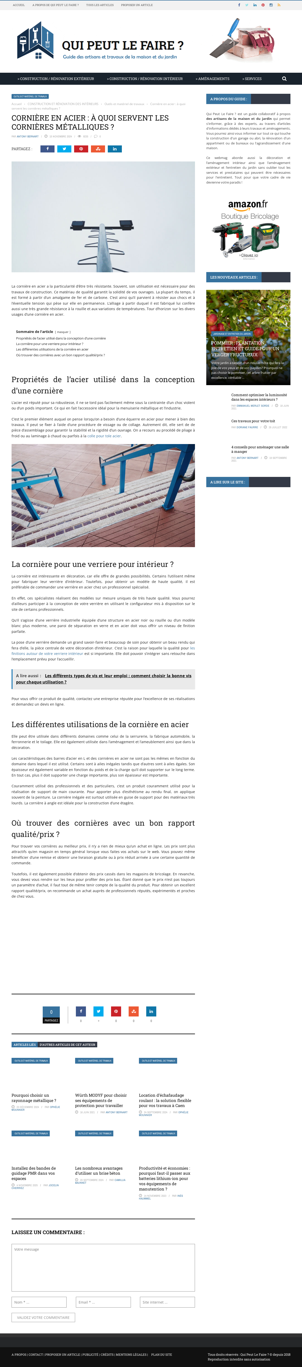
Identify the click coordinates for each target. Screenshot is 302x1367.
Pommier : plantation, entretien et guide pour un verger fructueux (245, 349)
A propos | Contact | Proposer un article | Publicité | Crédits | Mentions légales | (80, 1354)
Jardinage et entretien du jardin (232, 333)
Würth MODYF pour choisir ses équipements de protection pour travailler (101, 1100)
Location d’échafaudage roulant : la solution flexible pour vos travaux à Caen (165, 1100)
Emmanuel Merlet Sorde (253, 405)
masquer (63, 332)
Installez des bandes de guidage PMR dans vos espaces (34, 1173)
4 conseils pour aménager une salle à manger (260, 449)
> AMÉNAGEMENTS (212, 78)
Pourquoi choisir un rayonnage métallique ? (34, 1097)
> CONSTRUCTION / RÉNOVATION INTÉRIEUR (145, 78)
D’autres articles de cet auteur (67, 1045)
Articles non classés (225, 533)
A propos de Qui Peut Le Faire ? (55, 5)
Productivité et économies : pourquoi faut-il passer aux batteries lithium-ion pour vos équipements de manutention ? (164, 1178)
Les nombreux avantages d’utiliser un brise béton (99, 1170)
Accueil (19, 5)
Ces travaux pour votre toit (253, 420)
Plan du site (161, 1354)
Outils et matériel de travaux (30, 96)
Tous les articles (100, 5)
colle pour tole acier (104, 436)
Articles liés (25, 1045)
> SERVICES (252, 78)
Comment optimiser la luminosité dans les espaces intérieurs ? (259, 397)
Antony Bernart (28, 136)
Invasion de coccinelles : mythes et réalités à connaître (242, 548)
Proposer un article (137, 5)
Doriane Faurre (247, 427)
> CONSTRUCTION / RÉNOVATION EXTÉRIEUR (56, 78)
